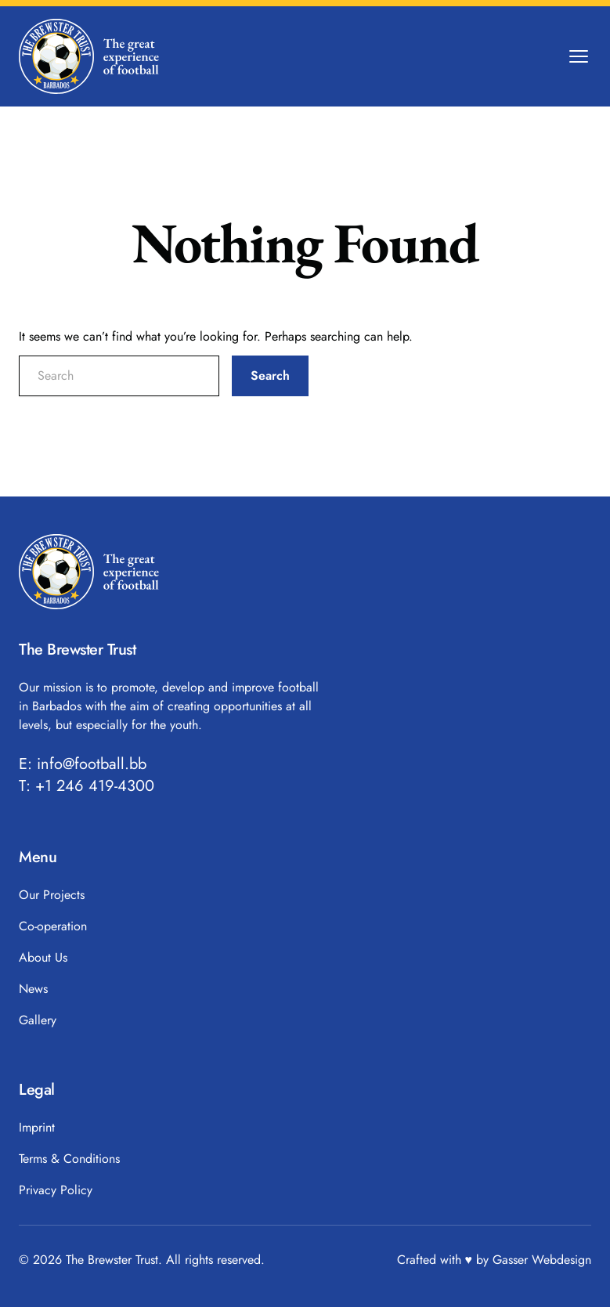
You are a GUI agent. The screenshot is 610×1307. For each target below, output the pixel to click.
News (33, 989)
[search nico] (119, 376)
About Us (43, 957)
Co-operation (53, 926)
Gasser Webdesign (542, 1260)
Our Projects (52, 895)
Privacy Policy (55, 1190)
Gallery (37, 1020)
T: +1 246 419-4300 (86, 786)
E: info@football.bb (82, 764)
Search (270, 375)
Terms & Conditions (69, 1159)
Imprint (37, 1127)
